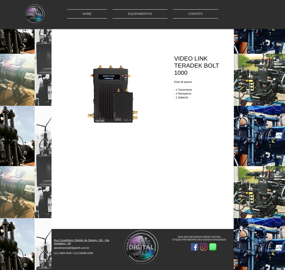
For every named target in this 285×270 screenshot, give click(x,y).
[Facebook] (194, 247)
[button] (140, 14)
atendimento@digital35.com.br (71, 247)
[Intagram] (203, 247)
